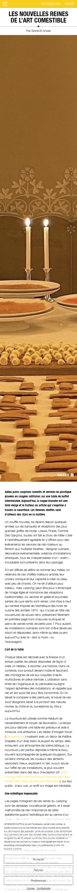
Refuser (38, 870)
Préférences (38, 880)
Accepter (38, 859)
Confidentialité (43, 888)
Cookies (31, 888)
